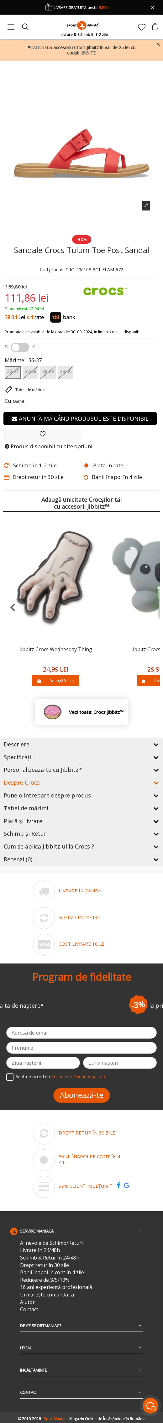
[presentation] (9, 608)
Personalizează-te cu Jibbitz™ (81, 769)
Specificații (81, 757)
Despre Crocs (81, 782)
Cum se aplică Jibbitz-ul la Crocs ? (81, 846)
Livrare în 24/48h (40, 1250)
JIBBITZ (88, 53)
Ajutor (27, 1302)
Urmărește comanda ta (47, 1294)
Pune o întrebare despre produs (81, 795)
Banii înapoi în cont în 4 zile (52, 1272)
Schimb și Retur (81, 833)
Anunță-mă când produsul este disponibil (80, 418)
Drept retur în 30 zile (44, 1265)
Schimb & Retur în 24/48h (49, 1257)
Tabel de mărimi (81, 808)
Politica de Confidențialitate (79, 1076)
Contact (29, 1309)
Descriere (81, 744)
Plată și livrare (81, 821)
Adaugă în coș (56, 680)
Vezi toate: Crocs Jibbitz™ (96, 712)
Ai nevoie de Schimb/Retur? (52, 1243)
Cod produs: (52, 270)
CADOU (38, 47)
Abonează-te (81, 1095)
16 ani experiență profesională (56, 1287)
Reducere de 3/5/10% (44, 1280)
